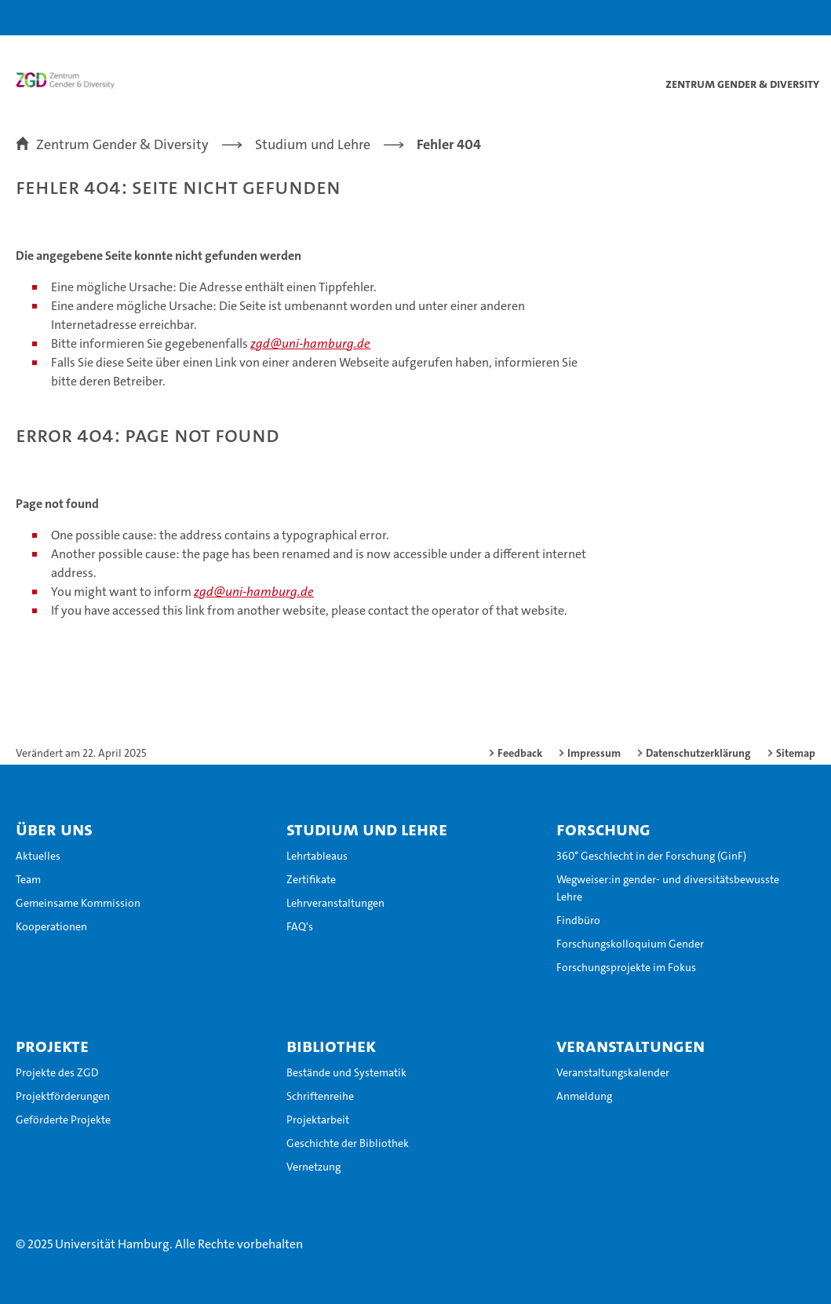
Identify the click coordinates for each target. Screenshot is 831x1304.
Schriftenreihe (320, 1096)
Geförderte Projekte (63, 1119)
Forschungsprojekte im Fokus (626, 967)
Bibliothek (331, 1045)
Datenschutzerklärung (698, 753)
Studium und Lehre (366, 829)
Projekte (52, 1045)
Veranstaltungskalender (612, 1072)
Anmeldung (584, 1096)
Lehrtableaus (317, 856)
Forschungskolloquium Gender (630, 944)
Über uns (54, 829)
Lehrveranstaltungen (335, 903)
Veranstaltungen (630, 1045)
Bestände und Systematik (346, 1072)
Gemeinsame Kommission (78, 903)
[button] (769, 17)
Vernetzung (313, 1167)
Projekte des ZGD (57, 1072)
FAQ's (299, 926)
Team (28, 879)
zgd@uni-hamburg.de (310, 343)
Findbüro (578, 920)
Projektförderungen (63, 1096)
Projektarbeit (317, 1119)
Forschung (603, 829)
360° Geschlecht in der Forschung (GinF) (651, 856)
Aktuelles (38, 856)
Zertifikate (311, 879)
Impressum (594, 753)
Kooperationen (51, 926)
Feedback (520, 753)
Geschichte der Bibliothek (347, 1143)
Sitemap (795, 753)
